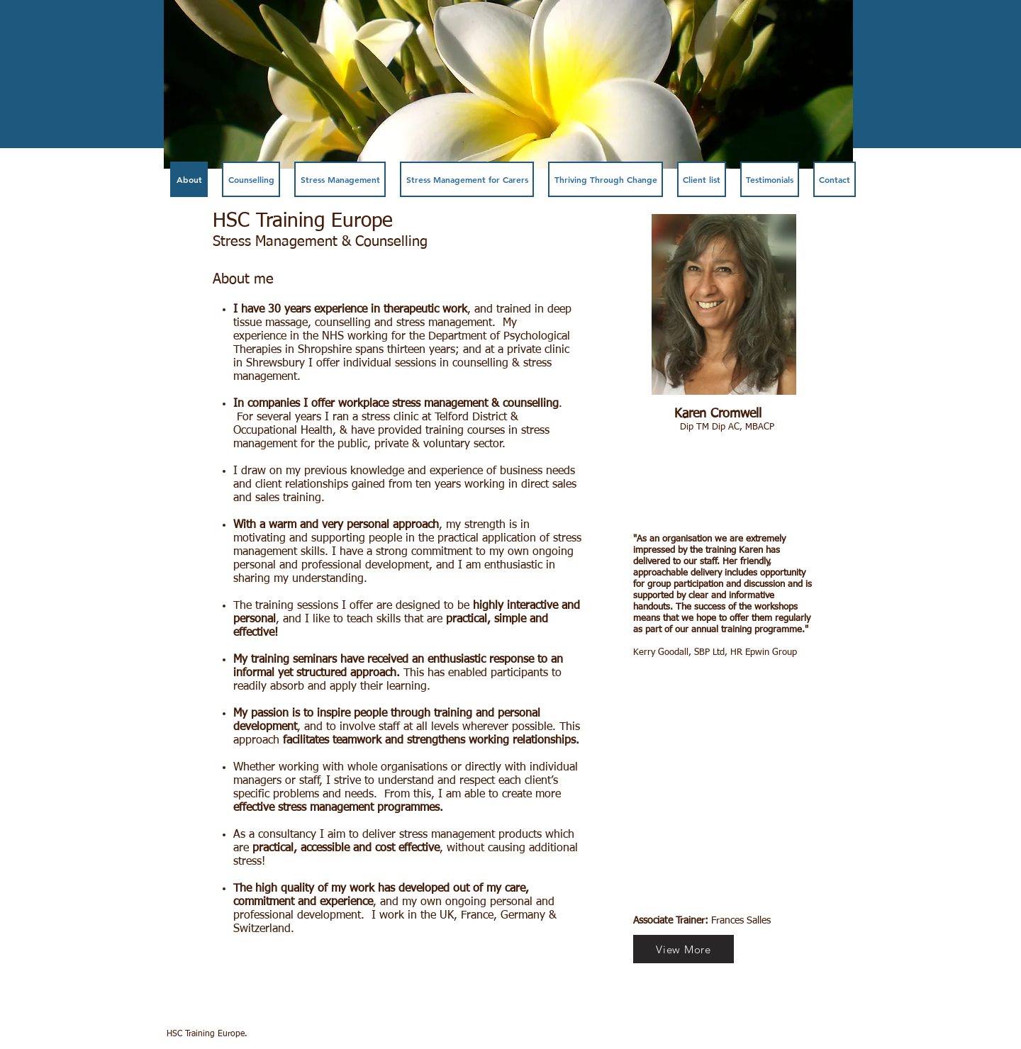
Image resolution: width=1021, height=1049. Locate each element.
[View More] (683, 949)
